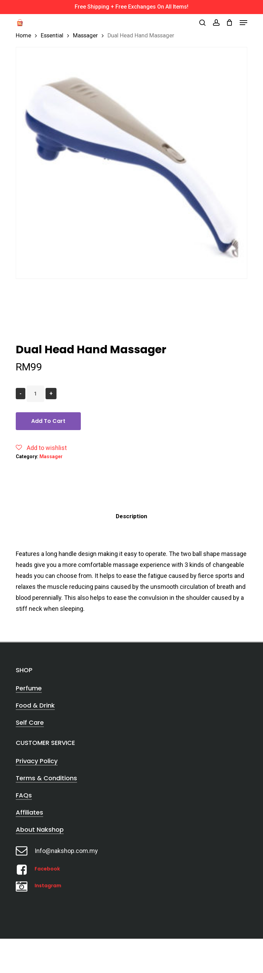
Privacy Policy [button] (37, 761)
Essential (52, 35)
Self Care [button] (30, 722)
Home (23, 35)
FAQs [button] (24, 795)
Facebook (47, 868)
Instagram (48, 885)
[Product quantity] (35, 393)
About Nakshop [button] (40, 829)
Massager (85, 35)
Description (131, 516)
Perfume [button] (29, 688)
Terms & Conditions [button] (46, 778)
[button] (243, 22)
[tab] (131, 516)
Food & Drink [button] (35, 705)
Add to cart (48, 421)
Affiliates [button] (29, 812)
